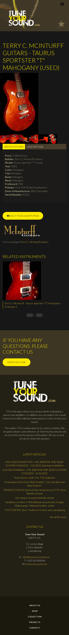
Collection (35, 617)
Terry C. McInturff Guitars (34, 241)
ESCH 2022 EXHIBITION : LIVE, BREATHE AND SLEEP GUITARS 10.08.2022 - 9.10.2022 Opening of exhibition (34, 463)
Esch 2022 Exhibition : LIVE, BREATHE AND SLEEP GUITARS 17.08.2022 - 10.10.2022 (34, 471)
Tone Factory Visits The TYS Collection (34, 477)
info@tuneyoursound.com (36, 556)
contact (34, 628)
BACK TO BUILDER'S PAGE (23, 215)
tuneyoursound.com (36, 563)
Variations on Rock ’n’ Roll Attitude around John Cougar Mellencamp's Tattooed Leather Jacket (34, 504)
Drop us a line (16, 362)
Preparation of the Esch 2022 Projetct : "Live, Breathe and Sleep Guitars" (35, 484)
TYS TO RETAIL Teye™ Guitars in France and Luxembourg (34, 509)
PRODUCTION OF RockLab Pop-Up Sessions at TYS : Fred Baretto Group (34, 491)
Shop (35, 611)
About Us (34, 605)
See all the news (58, 516)
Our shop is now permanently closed (34, 497)
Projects (34, 622)
